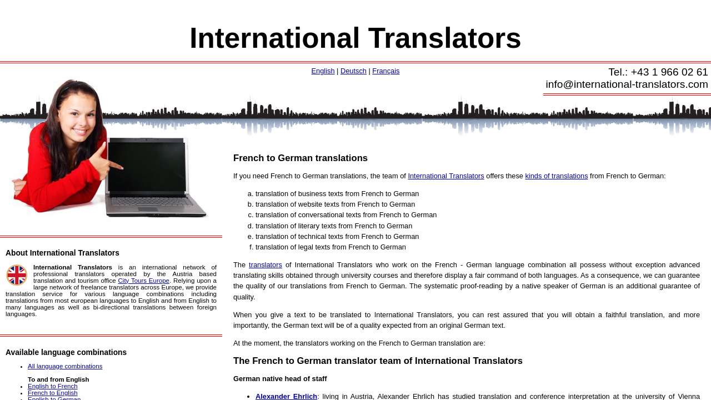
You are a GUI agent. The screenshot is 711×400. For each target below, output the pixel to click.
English (323, 71)
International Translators (355, 38)
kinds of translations (556, 176)
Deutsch (354, 71)
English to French (53, 386)
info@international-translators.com (627, 84)
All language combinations (65, 366)
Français (385, 71)
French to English (53, 392)
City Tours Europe (143, 280)
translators (265, 265)
